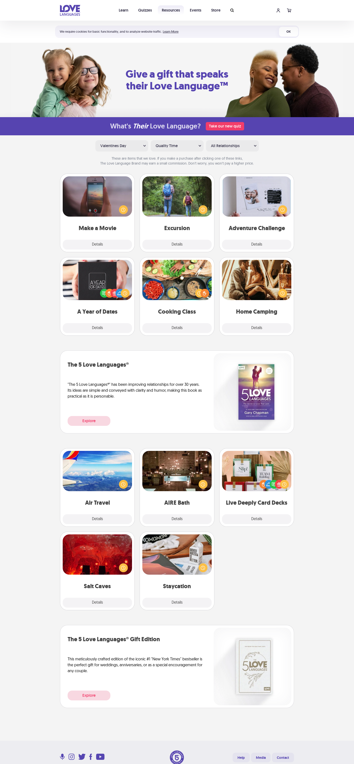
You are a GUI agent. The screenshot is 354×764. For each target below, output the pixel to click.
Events (195, 10)
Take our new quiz (225, 126)
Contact (283, 757)
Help (241, 757)
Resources (171, 10)
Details (97, 245)
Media (261, 757)
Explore (89, 420)
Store (216, 10)
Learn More (170, 31)
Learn (123, 10)
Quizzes (145, 10)
